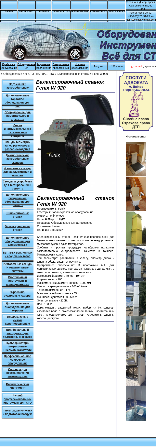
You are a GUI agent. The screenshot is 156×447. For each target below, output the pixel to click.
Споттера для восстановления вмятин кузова (17, 373)
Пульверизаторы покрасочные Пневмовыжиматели (18, 346)
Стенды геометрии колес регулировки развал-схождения (18, 145)
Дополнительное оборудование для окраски (17, 307)
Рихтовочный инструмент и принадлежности (17, 281)
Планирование (116, 10)
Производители (61, 10)
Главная (8, 10)
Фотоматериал (98, 10)
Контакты (43, 10)
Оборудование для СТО (18, 73)
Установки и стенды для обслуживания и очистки (17, 172)
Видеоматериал (79, 10)
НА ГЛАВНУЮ (45, 73)
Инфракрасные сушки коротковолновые (17, 320)
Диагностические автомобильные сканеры (17, 159)
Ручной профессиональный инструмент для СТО (17, 399)
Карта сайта (26, 10)
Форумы (98, 66)
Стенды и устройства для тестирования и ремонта (17, 185)
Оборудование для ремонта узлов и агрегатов (18, 116)
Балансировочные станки (73, 73)
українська (149, 66)
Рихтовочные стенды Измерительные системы (17, 267)
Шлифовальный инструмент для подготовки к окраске (17, 333)
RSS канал (116, 66)
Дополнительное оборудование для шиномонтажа (17, 241)
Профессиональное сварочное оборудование (17, 359)
